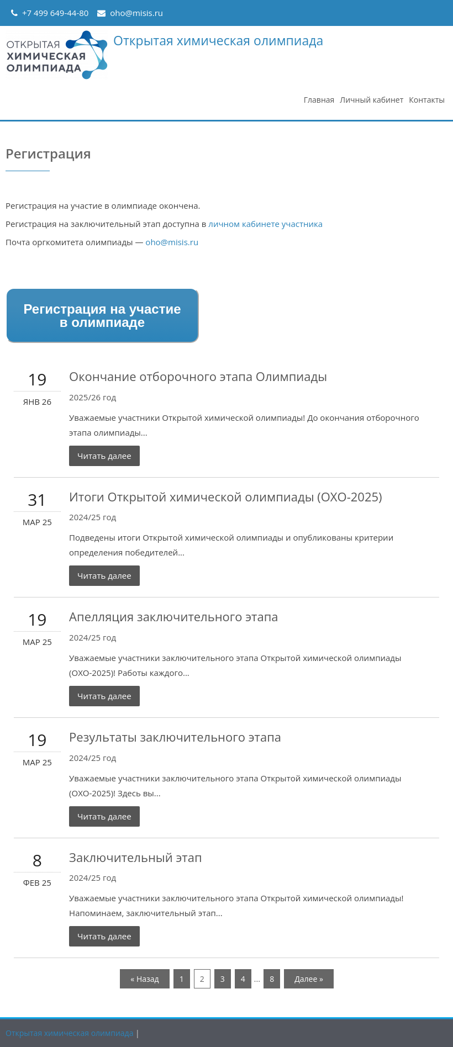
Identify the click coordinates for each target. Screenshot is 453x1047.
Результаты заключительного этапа (175, 736)
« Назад (144, 979)
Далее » (308, 979)
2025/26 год (92, 397)
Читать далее (104, 455)
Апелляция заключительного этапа (173, 616)
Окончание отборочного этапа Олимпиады (198, 376)
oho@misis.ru (136, 12)
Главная (319, 99)
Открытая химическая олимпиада (218, 40)
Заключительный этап (135, 857)
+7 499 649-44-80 (55, 12)
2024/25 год (92, 516)
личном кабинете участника (265, 223)
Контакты (427, 99)
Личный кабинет (371, 99)
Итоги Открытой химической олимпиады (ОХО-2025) (225, 496)
